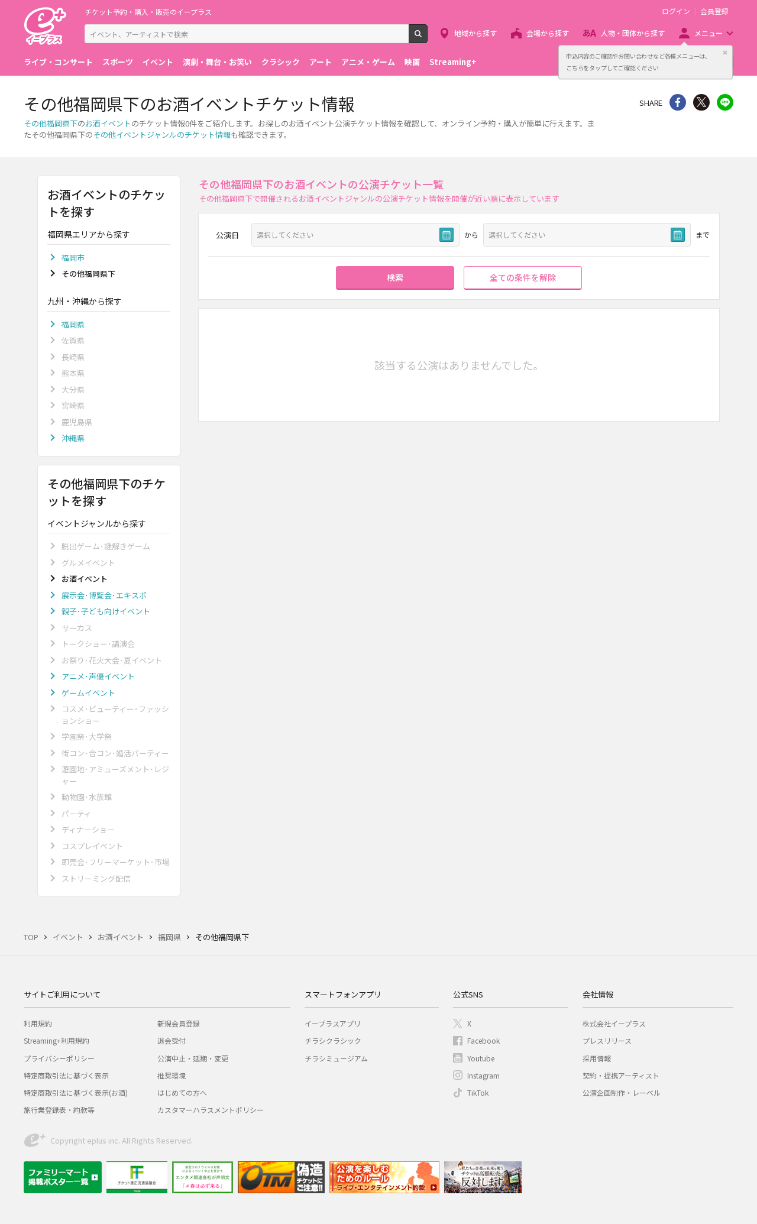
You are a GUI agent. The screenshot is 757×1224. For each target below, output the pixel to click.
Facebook (483, 1040)
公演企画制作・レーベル (622, 1092)
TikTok (478, 1092)
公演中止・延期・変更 (192, 1058)
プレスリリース (607, 1040)
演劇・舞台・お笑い (217, 61)
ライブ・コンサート (58, 61)
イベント (158, 61)
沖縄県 (73, 437)
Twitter (701, 102)
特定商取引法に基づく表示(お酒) (76, 1092)
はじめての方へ (182, 1092)
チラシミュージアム (336, 1058)
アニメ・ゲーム (368, 61)
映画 (412, 61)
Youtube (480, 1058)
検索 (427, 38)
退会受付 (171, 1040)
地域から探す (475, 33)
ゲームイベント (88, 692)
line (725, 102)
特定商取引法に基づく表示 (66, 1075)
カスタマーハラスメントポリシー (210, 1110)
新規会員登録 (178, 1023)
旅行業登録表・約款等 (59, 1110)
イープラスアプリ (333, 1023)
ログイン (676, 11)
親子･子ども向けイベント (106, 611)
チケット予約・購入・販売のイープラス (148, 12)
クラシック (280, 61)
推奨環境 (171, 1075)
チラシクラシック (333, 1040)
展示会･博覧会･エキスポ (104, 595)
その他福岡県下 (50, 123)
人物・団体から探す (633, 33)
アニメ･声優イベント (98, 676)
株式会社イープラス (614, 1023)
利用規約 (38, 1023)
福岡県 (73, 324)
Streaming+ (453, 61)
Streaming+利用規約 (56, 1040)
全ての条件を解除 (523, 277)
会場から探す (547, 33)
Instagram (483, 1075)
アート (320, 61)
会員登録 (714, 11)
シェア (677, 102)
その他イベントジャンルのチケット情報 (162, 134)
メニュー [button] (708, 33)
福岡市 (73, 257)
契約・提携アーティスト (621, 1075)
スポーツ (117, 61)
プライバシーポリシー (59, 1058)
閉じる (725, 52)
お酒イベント (108, 123)
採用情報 (597, 1058)
